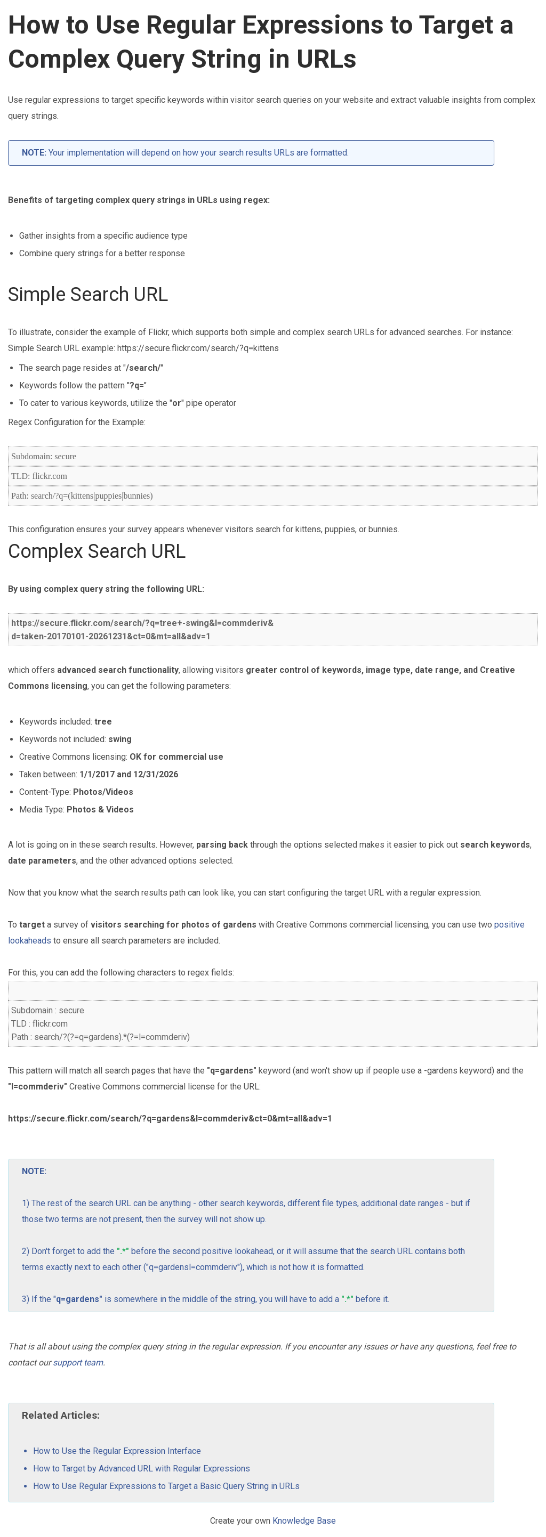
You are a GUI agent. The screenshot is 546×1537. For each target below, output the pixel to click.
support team (78, 1362)
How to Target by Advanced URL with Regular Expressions (141, 1468)
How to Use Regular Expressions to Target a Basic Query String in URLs (166, 1486)
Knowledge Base (304, 1521)
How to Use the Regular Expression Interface (117, 1451)
